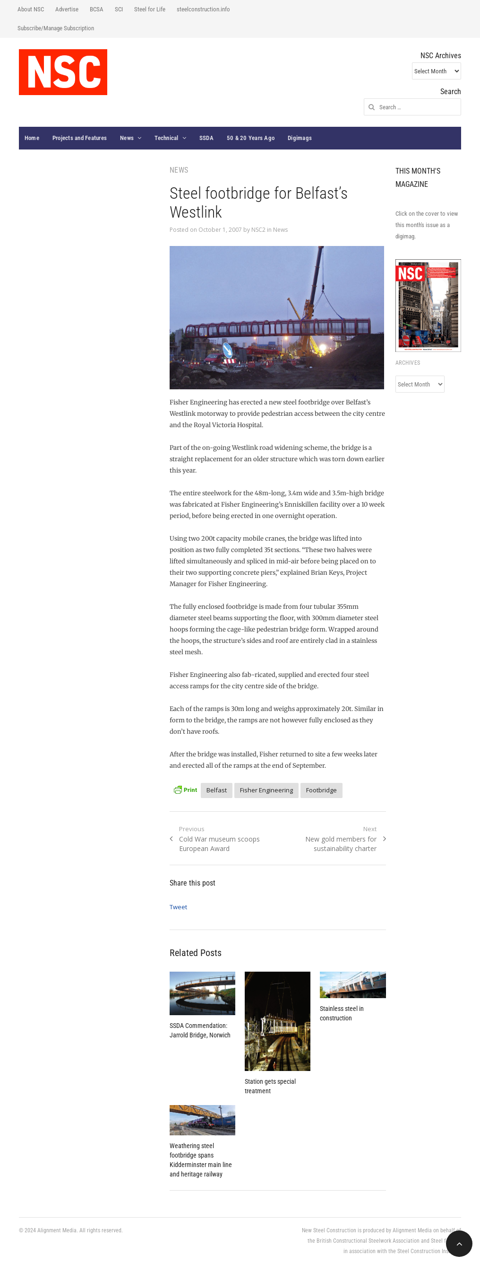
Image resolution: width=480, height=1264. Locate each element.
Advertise (66, 9)
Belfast (216, 790)
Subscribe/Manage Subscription (55, 28)
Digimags (300, 137)
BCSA (96, 9)
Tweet (178, 907)
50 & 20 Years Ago (250, 137)
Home (32, 137)
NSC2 (258, 230)
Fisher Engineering (266, 790)
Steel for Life (149, 9)
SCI (119, 9)
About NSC (30, 9)
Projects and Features (79, 137)
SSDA (206, 137)
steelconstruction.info (203, 9)
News (127, 137)
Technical (166, 137)
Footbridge (321, 790)
